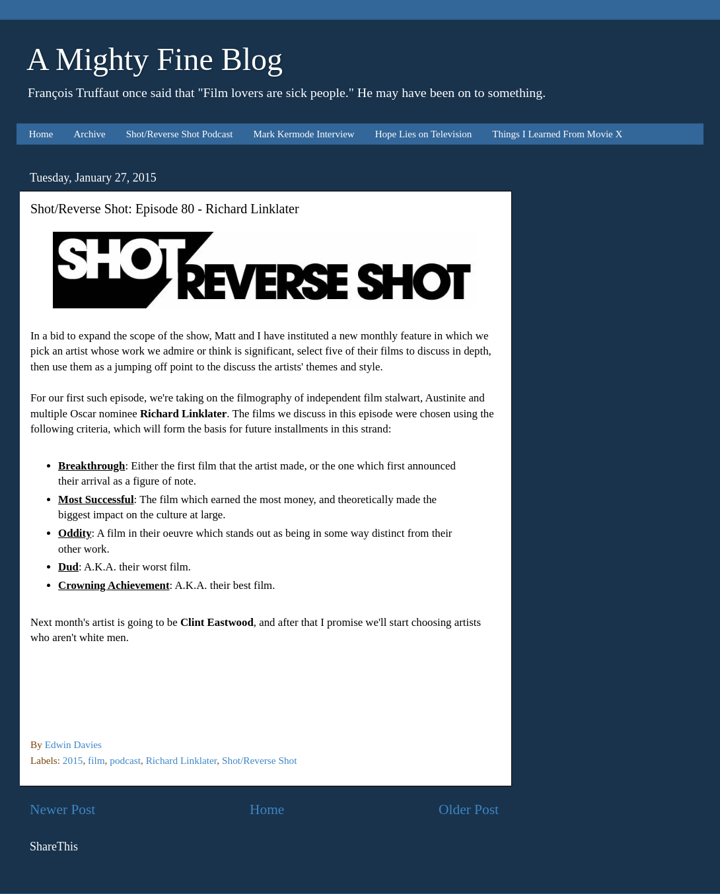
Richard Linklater (181, 760)
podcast (125, 760)
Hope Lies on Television (423, 134)
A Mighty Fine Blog (154, 59)
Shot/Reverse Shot (259, 760)
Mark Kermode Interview (303, 134)
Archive (89, 134)
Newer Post (62, 809)
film (96, 760)
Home (41, 134)
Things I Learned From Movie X (557, 134)
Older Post (469, 809)
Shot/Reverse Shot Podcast (179, 134)
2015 (73, 760)
